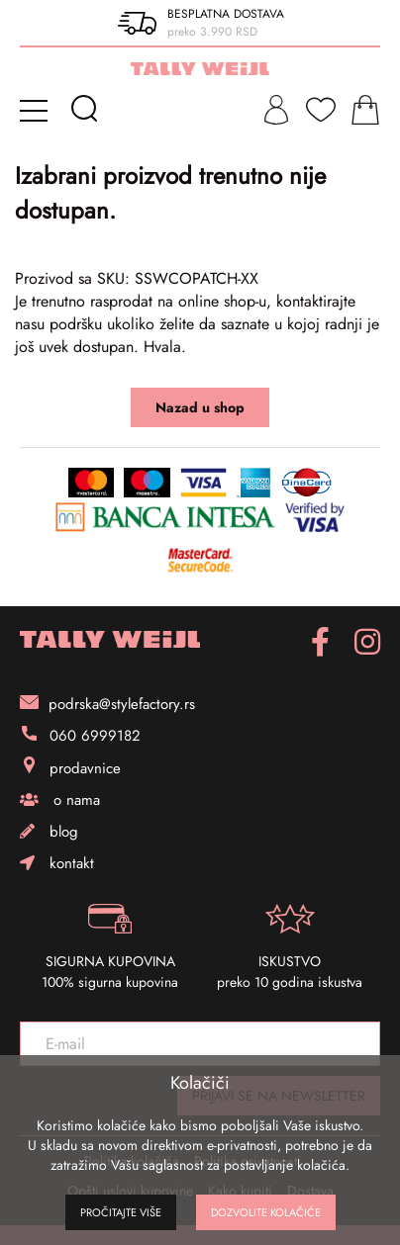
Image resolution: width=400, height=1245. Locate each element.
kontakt (57, 863)
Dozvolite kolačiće (266, 1212)
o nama (60, 800)
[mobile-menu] (37, 110)
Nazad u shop (200, 407)
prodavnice (70, 767)
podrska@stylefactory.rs (107, 704)
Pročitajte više (120, 1212)
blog (49, 832)
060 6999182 (80, 736)
